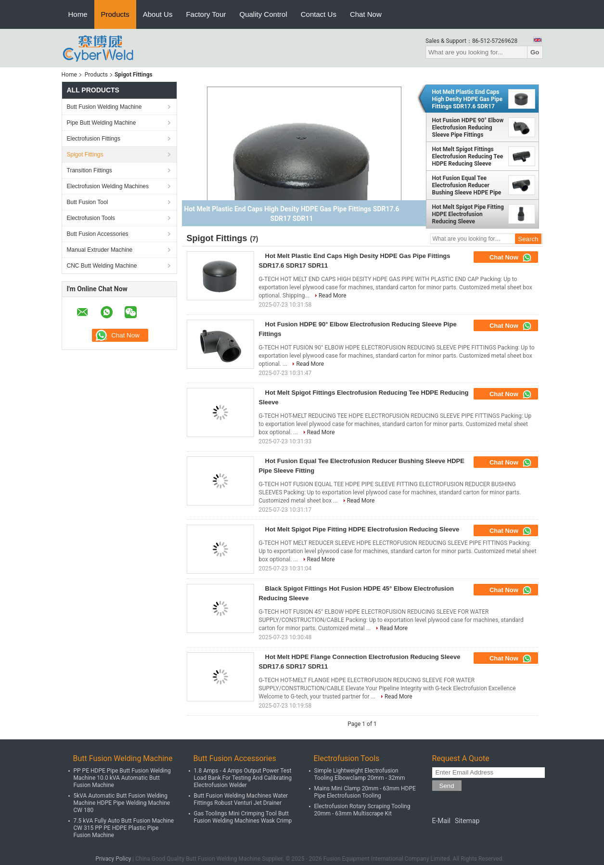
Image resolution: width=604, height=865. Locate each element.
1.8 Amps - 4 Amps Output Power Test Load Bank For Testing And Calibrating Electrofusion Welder (243, 777)
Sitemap (467, 821)
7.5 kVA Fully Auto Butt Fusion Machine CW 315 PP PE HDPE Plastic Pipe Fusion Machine (124, 828)
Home (78, 14)
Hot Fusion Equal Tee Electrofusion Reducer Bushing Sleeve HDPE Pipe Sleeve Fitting (466, 185)
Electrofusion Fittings (93, 138)
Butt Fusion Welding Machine (104, 106)
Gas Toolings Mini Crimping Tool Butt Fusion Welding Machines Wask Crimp (243, 817)
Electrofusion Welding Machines (108, 186)
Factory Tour (206, 14)
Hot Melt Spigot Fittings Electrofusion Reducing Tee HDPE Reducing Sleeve (467, 156)
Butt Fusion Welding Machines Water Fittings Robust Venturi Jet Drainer (241, 799)
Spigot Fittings (85, 154)
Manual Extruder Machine (100, 249)
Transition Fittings (89, 170)
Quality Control (263, 14)
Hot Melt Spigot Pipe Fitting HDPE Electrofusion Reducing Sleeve (468, 214)
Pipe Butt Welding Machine (101, 122)
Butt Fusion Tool (87, 202)
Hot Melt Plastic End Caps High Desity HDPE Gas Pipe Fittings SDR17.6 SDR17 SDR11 (467, 99)
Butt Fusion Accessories (98, 234)
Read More (333, 295)
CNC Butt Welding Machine (102, 265)
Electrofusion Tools (91, 218)
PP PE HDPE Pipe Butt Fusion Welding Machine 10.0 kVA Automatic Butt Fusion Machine (122, 777)
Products (115, 14)
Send (446, 785)
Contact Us (318, 14)
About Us (158, 14)
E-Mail (441, 821)
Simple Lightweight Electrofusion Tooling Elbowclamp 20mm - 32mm (359, 774)
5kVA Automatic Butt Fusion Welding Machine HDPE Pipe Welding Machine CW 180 (122, 802)
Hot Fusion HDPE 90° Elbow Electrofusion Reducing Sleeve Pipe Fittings (468, 127)
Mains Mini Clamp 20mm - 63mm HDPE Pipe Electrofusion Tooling (365, 792)
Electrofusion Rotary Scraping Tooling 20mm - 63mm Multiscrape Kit (362, 810)
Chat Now (366, 14)
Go (535, 52)
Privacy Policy (113, 858)
